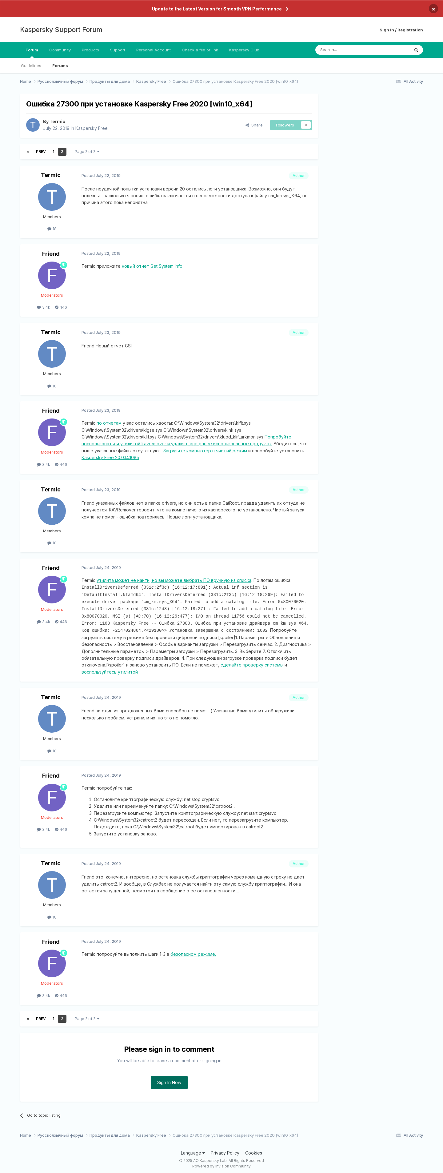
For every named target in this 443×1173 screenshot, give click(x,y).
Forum (32, 52)
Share (254, 124)
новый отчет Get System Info (152, 266)
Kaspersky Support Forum (61, 30)
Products (90, 49)
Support (117, 49)
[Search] (346, 50)
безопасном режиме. (193, 952)
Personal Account (153, 49)
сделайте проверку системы (252, 662)
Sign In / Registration (401, 29)
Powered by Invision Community (221, 1164)
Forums (60, 65)
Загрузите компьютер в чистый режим (205, 450)
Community (60, 49)
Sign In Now (169, 1080)
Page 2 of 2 (87, 151)
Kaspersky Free (91, 128)
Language (193, 1150)
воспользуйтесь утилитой (110, 669)
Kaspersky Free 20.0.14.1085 (110, 457)
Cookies (253, 1150)
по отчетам (109, 423)
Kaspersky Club (244, 49)
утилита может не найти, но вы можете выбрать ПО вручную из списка (174, 580)
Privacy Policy (225, 1150)
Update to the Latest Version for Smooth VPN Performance (217, 8)
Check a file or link (200, 49)
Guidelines (31, 65)
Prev (41, 151)
